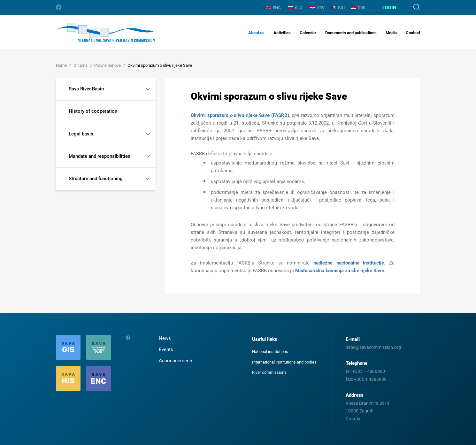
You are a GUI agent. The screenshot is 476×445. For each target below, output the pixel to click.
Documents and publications (351, 32)
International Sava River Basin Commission (105, 32)
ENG (273, 7)
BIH (338, 7)
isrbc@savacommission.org (373, 347)
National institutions (270, 351)
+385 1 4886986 (370, 379)
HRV (317, 7)
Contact (413, 32)
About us (256, 32)
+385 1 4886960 (368, 371)
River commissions (269, 372)
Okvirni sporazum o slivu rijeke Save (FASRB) (240, 115)
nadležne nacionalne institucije (348, 263)
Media (391, 32)
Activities (282, 32)
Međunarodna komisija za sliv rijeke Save (339, 270)
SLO (295, 7)
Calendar (308, 32)
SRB (358, 7)
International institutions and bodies (284, 362)
